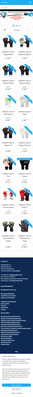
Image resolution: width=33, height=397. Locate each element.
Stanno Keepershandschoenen (10, 322)
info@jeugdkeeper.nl (15, 275)
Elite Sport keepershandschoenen (11, 326)
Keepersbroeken (6, 342)
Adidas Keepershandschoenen (10, 332)
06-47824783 (16, 271)
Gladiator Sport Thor (8, 175)
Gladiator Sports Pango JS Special (24, 144)
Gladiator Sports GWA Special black (24, 238)
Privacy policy (5, 303)
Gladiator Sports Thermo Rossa (8, 206)
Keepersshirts (5, 344)
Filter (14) (16, 26)
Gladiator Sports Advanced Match (24, 53)
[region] (16, 369)
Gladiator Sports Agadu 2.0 (8, 144)
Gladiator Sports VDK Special (8, 113)
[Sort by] (16, 30)
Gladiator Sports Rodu (24, 113)
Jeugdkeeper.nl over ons (8, 289)
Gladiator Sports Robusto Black (24, 82)
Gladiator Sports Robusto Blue (8, 82)
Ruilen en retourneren (8, 297)
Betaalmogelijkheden (7, 293)
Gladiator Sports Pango (24, 175)
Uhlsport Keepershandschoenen (11, 318)
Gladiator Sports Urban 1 (24, 206)
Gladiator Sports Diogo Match (8, 53)
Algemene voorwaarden (8, 301)
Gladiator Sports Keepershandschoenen (13, 320)
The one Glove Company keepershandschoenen (16, 328)
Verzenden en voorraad (8, 295)
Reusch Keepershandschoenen (10, 316)
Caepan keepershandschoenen (10, 324)
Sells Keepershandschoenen (10, 334)
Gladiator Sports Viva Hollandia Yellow (8, 238)
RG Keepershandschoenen (9, 330)
